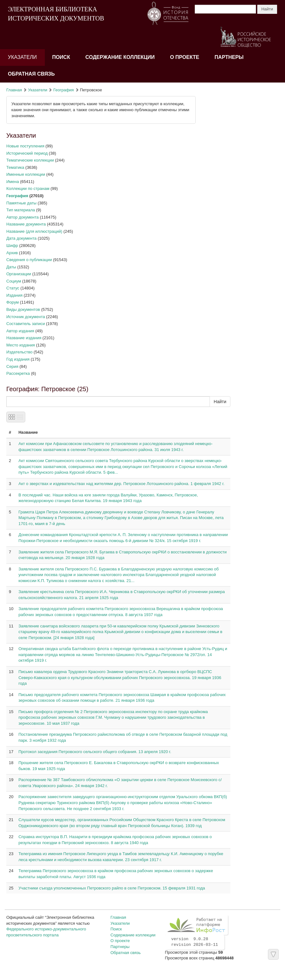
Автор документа (22, 217)
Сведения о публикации (29, 259)
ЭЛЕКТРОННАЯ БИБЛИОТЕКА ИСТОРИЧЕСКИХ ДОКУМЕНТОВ (56, 14)
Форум (12, 302)
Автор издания (20, 331)
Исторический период (27, 153)
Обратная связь (31, 74)
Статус (12, 288)
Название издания (23, 337)
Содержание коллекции (120, 57)
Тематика (15, 167)
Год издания (18, 359)
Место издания (20, 345)
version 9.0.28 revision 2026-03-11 (194, 942)
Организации (18, 274)
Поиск (61, 57)
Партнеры (229, 57)
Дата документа (21, 238)
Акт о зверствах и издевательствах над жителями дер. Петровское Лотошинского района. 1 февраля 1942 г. (121, 483)
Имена (12, 181)
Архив (12, 252)
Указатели (22, 57)
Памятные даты (21, 203)
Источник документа (25, 316)
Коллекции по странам (27, 188)
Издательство (19, 352)
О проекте (184, 57)
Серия (12, 366)
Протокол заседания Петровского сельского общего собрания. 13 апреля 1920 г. (94, 751)
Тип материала (20, 210)
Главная (14, 90)
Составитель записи (25, 323)
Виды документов (23, 309)
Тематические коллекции (30, 160)
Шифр (12, 245)
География (63, 90)
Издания (14, 295)
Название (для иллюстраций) (34, 231)
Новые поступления (25, 146)
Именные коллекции (25, 174)
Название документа (26, 224)
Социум (13, 281)
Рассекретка (18, 373)
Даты (11, 267)
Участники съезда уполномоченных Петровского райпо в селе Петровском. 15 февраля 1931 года (111, 888)
